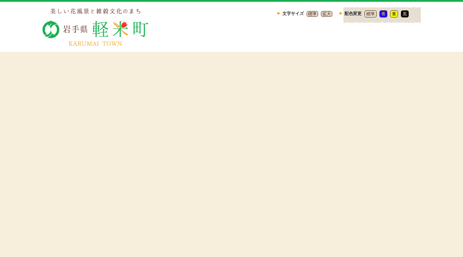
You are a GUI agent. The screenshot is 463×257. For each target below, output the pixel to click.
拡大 (326, 13)
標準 (312, 13)
